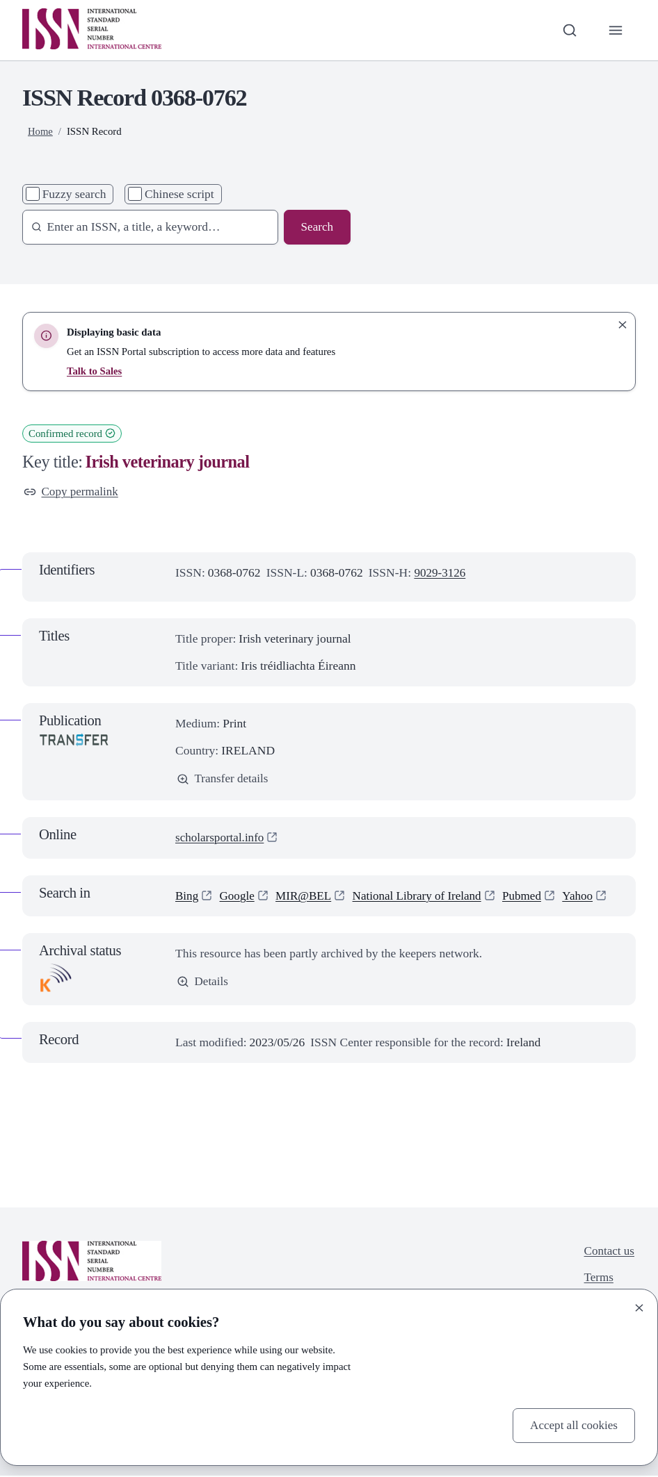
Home (40, 131)
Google (238, 896)
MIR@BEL (305, 896)
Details (203, 982)
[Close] (639, 1306)
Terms (598, 1279)
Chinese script (179, 194)
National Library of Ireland (421, 896)
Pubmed (528, 896)
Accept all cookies (573, 1425)
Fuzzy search (74, 194)
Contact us (608, 1252)
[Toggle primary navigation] (615, 30)
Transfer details (223, 779)
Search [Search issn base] (316, 227)
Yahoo (585, 896)
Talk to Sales (94, 371)
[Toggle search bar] (568, 30)
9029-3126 (440, 573)
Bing (187, 896)
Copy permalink (72, 492)
